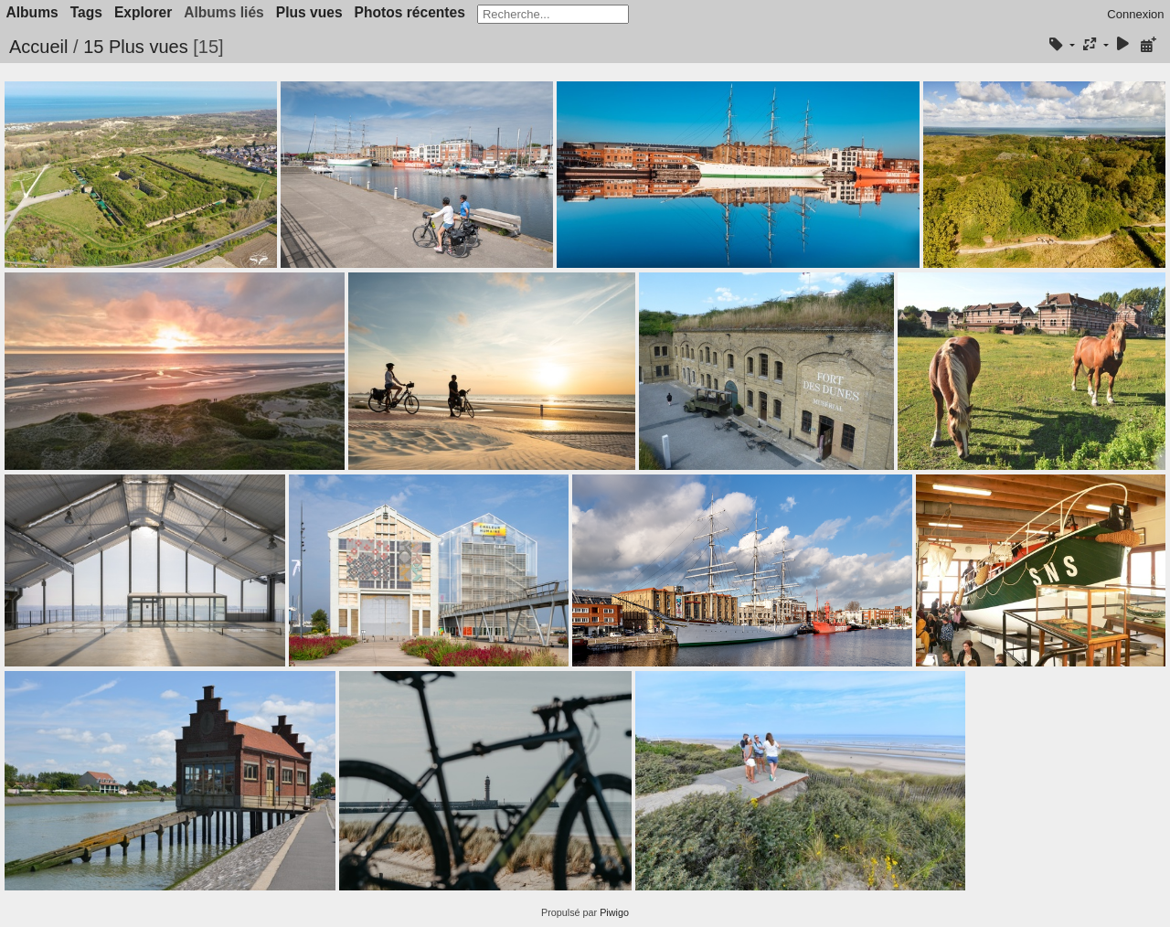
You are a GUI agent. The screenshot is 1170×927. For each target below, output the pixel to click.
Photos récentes (410, 12)
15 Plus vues (135, 47)
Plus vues (309, 12)
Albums (32, 12)
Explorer (143, 12)
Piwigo (614, 912)
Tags (86, 12)
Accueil (38, 47)
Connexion (1135, 14)
